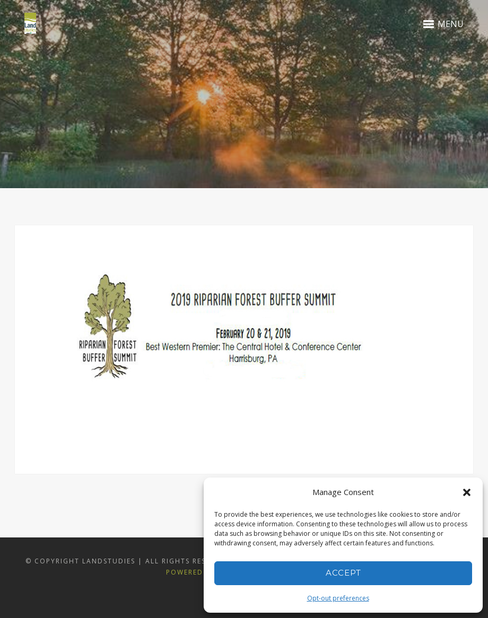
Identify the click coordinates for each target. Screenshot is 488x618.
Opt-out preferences (338, 598)
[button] (466, 492)
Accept (343, 573)
